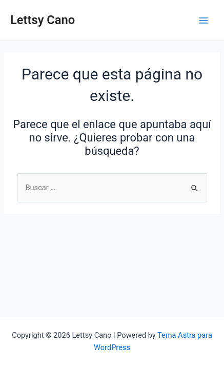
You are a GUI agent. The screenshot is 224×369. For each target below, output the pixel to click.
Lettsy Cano (42, 20)
